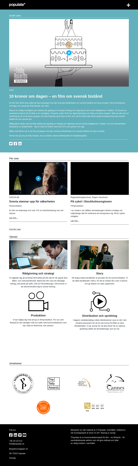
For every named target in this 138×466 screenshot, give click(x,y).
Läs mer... (13, 218)
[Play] (69, 52)
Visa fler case (15, 229)
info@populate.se (16, 444)
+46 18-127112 (15, 441)
